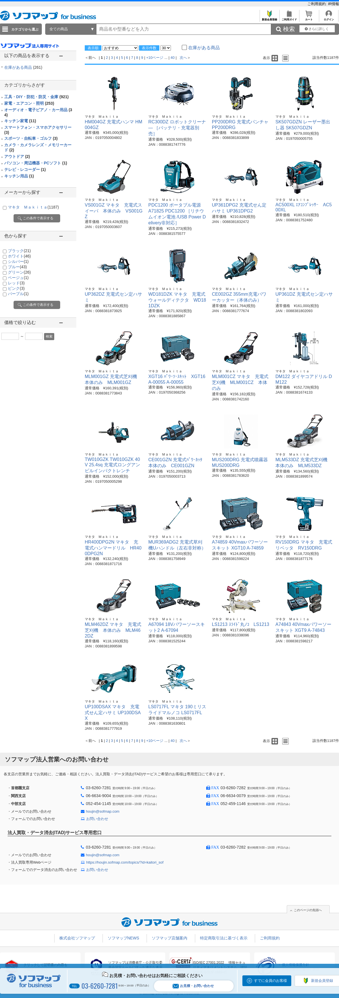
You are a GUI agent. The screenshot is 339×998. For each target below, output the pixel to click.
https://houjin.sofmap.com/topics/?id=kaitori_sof (125, 862)
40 (173, 57)
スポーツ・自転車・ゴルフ (31, 138)
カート (309, 18)
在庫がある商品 (23, 67)
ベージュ (18, 277)
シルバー (18, 261)
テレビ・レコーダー (25, 169)
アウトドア (17, 156)
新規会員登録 (269, 18)
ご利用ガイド (289, 18)
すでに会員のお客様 (270, 980)
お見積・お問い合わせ (193, 986)
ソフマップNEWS (123, 938)
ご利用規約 (317, 4)
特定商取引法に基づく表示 (223, 938)
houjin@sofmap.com (102, 811)
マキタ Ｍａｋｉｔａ (33, 207)
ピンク (16, 288)
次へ (183, 57)
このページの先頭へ (308, 910)
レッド (16, 283)
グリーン (19, 272)
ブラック (19, 250)
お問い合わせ (97, 819)
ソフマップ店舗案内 (169, 938)
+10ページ (154, 57)
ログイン (329, 18)
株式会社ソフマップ (77, 938)
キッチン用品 (19, 176)
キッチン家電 (20, 121)
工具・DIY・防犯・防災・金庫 (36, 97)
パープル (18, 293)
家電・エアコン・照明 (29, 103)
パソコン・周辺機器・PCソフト (35, 163)
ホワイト (19, 256)
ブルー (17, 267)
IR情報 (333, 4)
